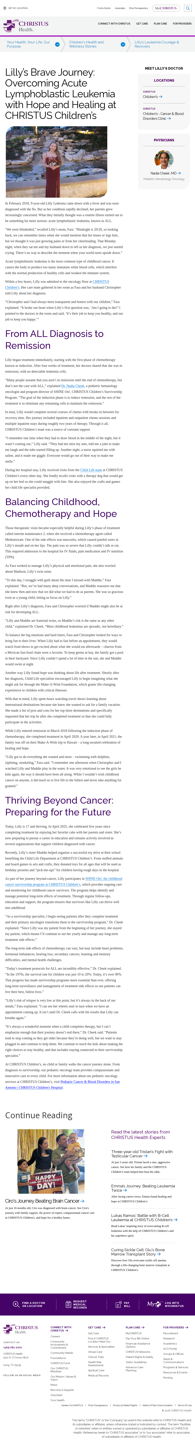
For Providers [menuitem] (182, 23)
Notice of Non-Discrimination (158, 1401)
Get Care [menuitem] (139, 23)
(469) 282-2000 (11, 1346)
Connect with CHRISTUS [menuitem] (111, 23)
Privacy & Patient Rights (126, 1401)
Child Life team (91, 470)
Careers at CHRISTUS (73, 1401)
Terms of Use (185, 1401)
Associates (120, 8)
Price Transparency (139, 8)
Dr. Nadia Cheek (72, 386)
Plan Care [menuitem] (159, 23)
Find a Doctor (104, 8)
